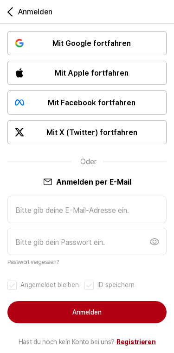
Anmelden (87, 312)
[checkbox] (43, 285)
